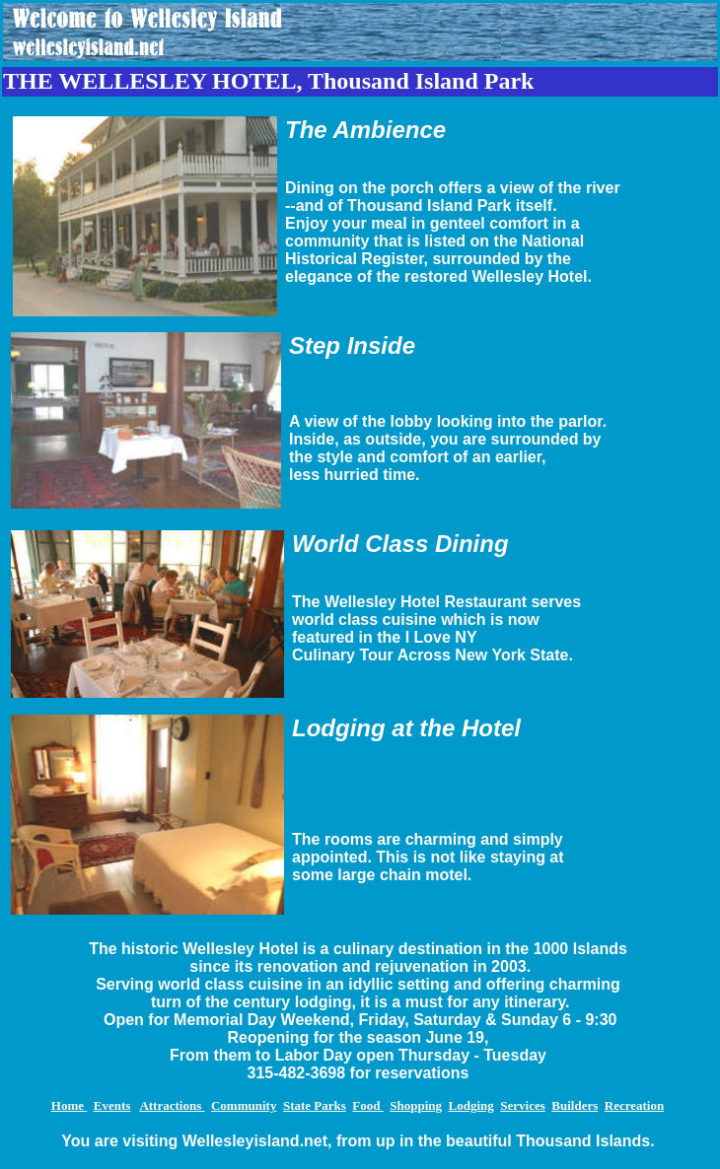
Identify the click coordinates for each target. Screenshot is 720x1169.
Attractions (171, 1105)
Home (69, 1105)
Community (243, 1105)
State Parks (314, 1105)
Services (522, 1105)
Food (367, 1105)
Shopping (416, 1105)
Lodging (471, 1105)
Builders (574, 1105)
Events (112, 1105)
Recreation (634, 1105)
